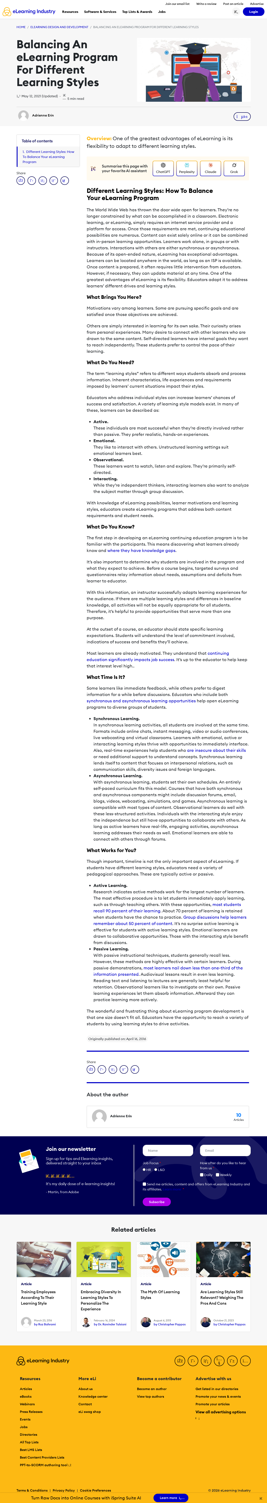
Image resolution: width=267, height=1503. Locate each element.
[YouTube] (219, 1361)
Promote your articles (213, 1404)
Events (25, 1419)
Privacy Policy (64, 1490)
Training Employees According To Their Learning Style (38, 1297)
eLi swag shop (89, 1412)
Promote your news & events (218, 1396)
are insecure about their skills (216, 750)
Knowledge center (93, 1396)
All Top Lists (29, 1442)
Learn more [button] (172, 1189)
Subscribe (156, 1202)
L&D (161, 1170)
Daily (206, 1175)
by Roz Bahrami (45, 1324)
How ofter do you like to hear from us (223, 1165)
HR (148, 1170)
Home (21, 27)
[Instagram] (245, 1361)
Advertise (257, 4)
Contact (85, 1404)
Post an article (233, 4)
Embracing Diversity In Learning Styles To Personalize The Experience (101, 1300)
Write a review (206, 4)
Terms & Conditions (32, 1490)
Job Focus (152, 1163)
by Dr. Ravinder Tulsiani (110, 1324)
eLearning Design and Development (59, 27)
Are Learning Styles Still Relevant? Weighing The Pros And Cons (221, 1297)
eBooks (25, 1396)
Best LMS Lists (31, 1450)
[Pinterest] (232, 1361)
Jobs (23, 1427)
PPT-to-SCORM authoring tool (45, 1465)
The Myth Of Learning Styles (160, 1294)
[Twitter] (193, 1361)
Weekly (224, 1175)
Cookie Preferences (95, 1490)
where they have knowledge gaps (141, 550)
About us (85, 1389)
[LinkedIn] (206, 1361)
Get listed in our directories (217, 1389)
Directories (28, 1434)
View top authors (150, 1396)
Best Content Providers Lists (42, 1457)
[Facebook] (180, 1361)
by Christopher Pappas (170, 1324)
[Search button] (236, 11)
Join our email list (177, 4)
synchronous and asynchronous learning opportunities (141, 700)
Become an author (152, 1389)
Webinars (27, 1404)
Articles (26, 1389)
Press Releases (31, 1412)
